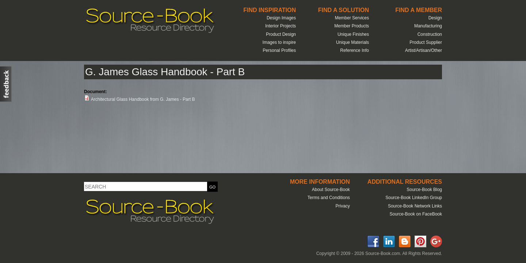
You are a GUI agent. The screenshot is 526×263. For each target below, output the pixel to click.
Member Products (351, 25)
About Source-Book (331, 189)
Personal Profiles (279, 50)
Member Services (352, 17)
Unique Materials (352, 42)
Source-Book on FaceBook (416, 214)
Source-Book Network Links (415, 206)
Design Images (281, 17)
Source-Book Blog (424, 189)
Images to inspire (279, 42)
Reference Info (354, 50)
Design (435, 17)
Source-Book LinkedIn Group (413, 197)
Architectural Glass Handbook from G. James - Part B (143, 99)
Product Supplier (425, 42)
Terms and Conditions (329, 197)
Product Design (281, 34)
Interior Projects (280, 25)
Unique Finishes (353, 34)
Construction (430, 34)
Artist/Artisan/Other (423, 50)
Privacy (342, 206)
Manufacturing (428, 25)
